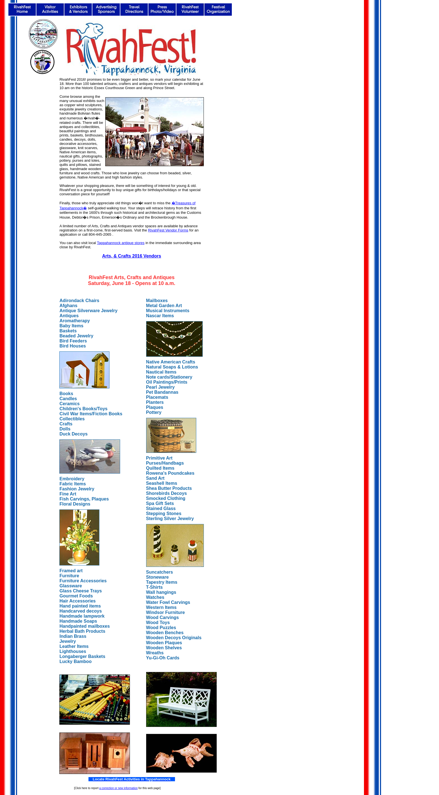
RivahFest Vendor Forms (168, 230)
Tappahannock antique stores (120, 243)
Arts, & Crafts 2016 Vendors (131, 256)
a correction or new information (118, 788)
